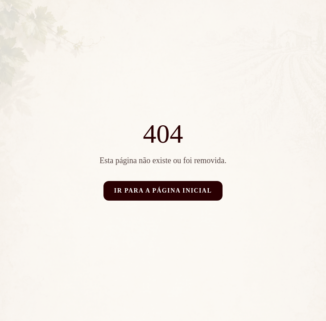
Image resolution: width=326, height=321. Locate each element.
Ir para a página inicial (163, 190)
